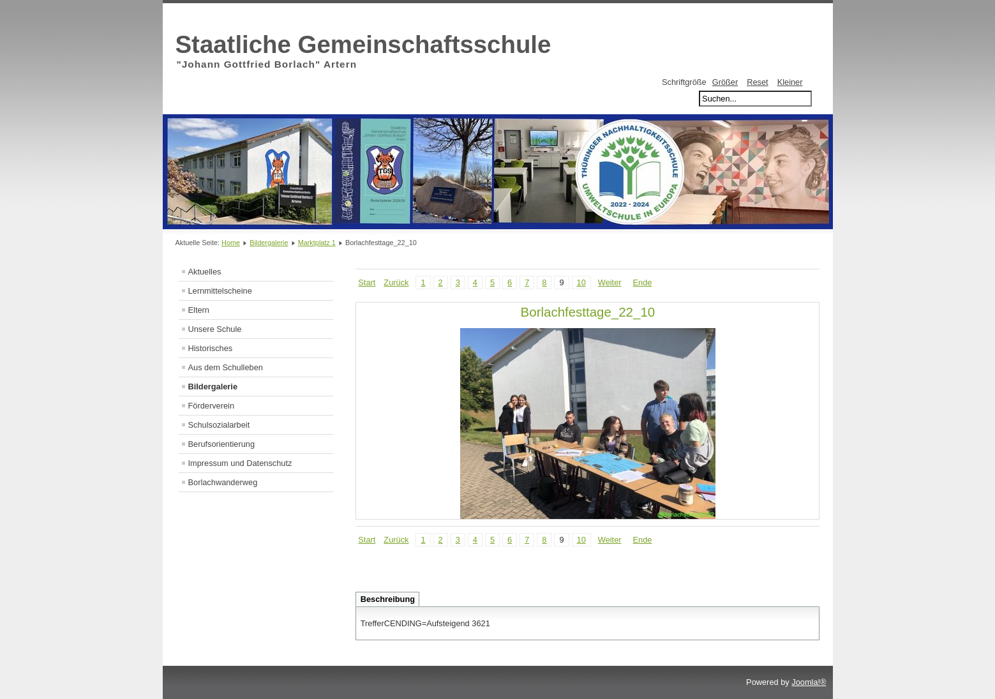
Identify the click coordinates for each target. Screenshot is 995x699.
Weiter (610, 282)
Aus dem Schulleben (225, 367)
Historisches (210, 348)
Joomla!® (808, 682)
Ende (642, 282)
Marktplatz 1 (317, 242)
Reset (757, 82)
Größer (725, 82)
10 (581, 282)
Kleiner (790, 82)
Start (366, 282)
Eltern (198, 310)
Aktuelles (204, 271)
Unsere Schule (215, 329)
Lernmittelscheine (220, 291)
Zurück (396, 282)
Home (230, 242)
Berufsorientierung (221, 444)
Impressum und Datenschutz (240, 463)
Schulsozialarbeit (219, 425)
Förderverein (211, 405)
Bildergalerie (269, 242)
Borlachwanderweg (223, 482)
